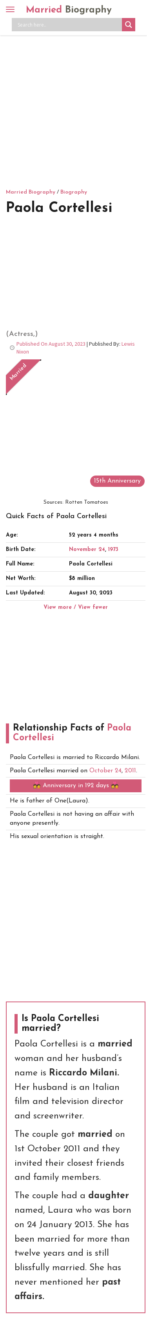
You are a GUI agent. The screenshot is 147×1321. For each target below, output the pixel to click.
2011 (130, 771)
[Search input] (69, 24)
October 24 (105, 771)
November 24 (87, 550)
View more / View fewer (76, 607)
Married (69, 10)
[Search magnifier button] (128, 24)
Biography (73, 192)
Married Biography (30, 192)
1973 (113, 550)
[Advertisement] (73, 110)
